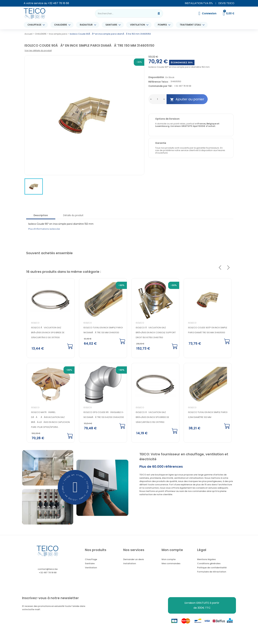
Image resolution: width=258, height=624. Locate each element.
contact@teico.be (48, 569)
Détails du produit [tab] (73, 215)
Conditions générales (208, 564)
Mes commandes (171, 564)
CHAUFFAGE (35, 25)
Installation (129, 564)
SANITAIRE (112, 25)
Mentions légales (206, 559)
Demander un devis (133, 559)
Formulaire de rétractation (211, 572)
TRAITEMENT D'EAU (191, 25)
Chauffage (91, 559)
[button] (75, 487)
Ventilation (91, 568)
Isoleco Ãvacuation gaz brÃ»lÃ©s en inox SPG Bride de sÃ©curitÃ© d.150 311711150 (152, 417)
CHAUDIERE (61, 25)
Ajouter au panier (187, 99)
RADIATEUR (87, 25)
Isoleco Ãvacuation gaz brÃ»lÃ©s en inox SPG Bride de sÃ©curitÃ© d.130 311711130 (47, 332)
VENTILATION (138, 25)
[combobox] (123, 13)
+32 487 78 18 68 (58, 3)
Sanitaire (90, 564)
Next (228, 267)
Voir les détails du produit (38, 50)
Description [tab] (41, 215)
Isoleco (35, 322)
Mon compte (169, 559)
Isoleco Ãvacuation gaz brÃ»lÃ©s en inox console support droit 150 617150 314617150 (155, 332)
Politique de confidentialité (212, 568)
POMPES (163, 25)
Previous (220, 267)
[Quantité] (157, 99)
